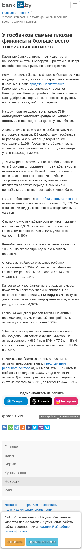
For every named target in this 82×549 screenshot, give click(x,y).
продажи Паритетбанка (47, 84)
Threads (40, 401)
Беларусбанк (48, 416)
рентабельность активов (54, 198)
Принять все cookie (42, 542)
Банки (10, 455)
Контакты (11, 505)
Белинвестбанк (69, 416)
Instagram (66, 401)
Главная (12, 447)
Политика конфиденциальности (28, 509)
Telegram (16, 401)
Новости (12, 481)
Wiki (8, 490)
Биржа (10, 464)
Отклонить (14, 542)
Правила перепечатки (41, 505)
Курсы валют (16, 473)
